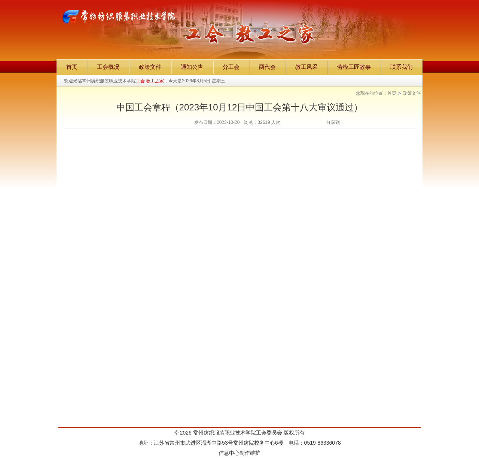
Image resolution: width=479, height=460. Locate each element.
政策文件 (412, 93)
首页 (391, 93)
